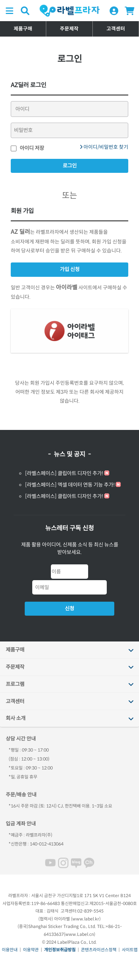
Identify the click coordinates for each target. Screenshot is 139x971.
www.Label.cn (79, 934)
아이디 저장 (27, 148)
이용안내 (10, 949)
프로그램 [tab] (15, 684)
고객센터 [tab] (15, 701)
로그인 (70, 165)
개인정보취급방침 (60, 949)
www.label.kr (85, 919)
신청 (69, 608)
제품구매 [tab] (15, 649)
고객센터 (115, 29)
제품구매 (23, 29)
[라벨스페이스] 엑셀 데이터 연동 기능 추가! (70, 485)
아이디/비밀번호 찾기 (104, 147)
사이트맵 (130, 949)
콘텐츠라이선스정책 (98, 949)
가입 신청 (70, 269)
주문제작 (69, 29)
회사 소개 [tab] (15, 718)
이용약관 (31, 949)
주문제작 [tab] (15, 667)
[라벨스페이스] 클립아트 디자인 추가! (64, 473)
